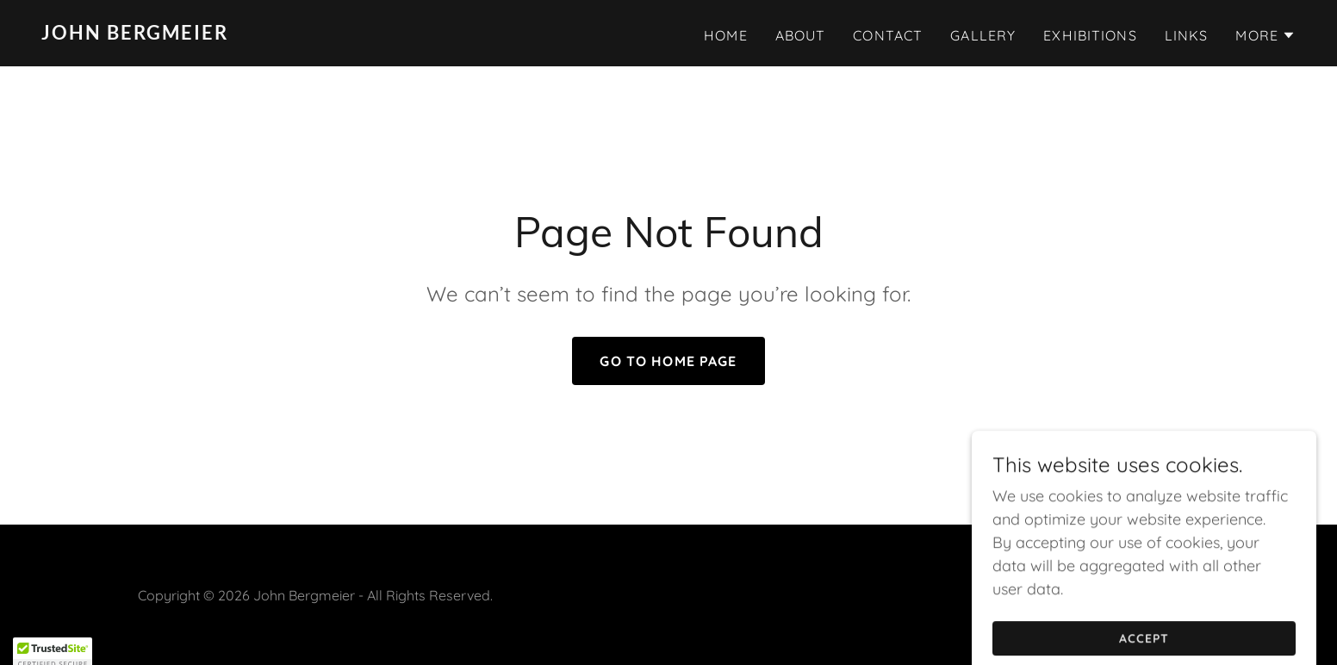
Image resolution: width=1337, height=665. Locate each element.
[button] (1265, 35)
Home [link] (726, 35)
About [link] (800, 35)
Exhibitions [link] (1090, 35)
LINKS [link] (1187, 35)
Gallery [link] (983, 35)
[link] (348, 34)
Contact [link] (888, 35)
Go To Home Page (668, 361)
